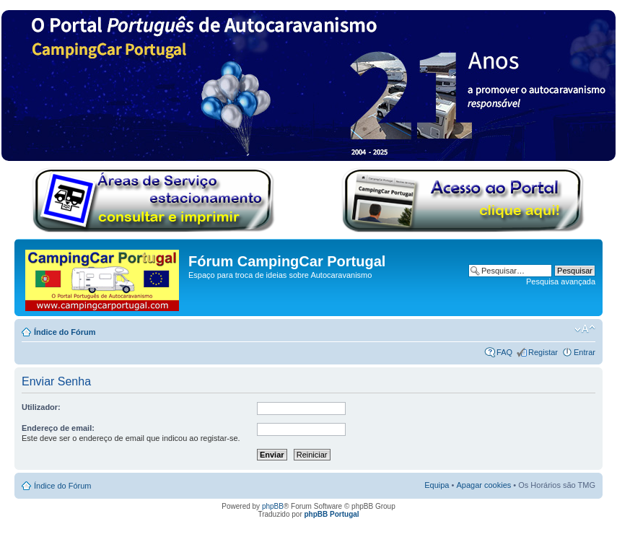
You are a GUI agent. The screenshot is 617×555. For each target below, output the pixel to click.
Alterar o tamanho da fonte (584, 329)
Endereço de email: (58, 428)
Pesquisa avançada (560, 281)
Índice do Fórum (65, 332)
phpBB (273, 506)
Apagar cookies (483, 485)
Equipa (436, 485)
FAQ (504, 352)
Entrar (584, 352)
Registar (543, 352)
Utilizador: (41, 407)
